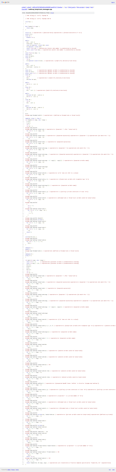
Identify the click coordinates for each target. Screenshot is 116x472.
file (52, 12)
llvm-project (81, 7)
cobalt (24, 7)
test (91, 7)
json (113, 469)
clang (87, 7)
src (66, 7)
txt (110, 469)
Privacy (13, 469)
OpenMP (24, 9)
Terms (17, 469)
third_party (71, 7)
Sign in (113, 2)
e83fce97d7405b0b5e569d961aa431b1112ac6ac (47, 7)
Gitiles (8, 469)
